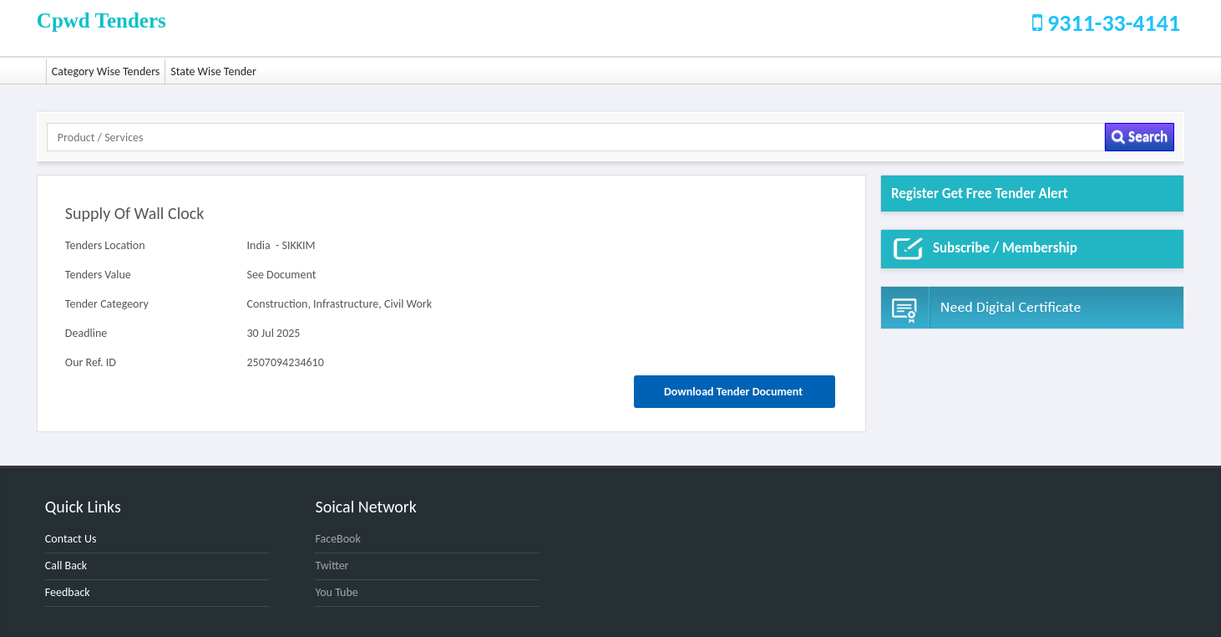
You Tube (336, 592)
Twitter (331, 565)
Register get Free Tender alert (979, 193)
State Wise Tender (213, 71)
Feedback (67, 592)
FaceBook (337, 539)
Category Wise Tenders (106, 71)
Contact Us (71, 539)
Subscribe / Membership (984, 249)
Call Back (66, 565)
